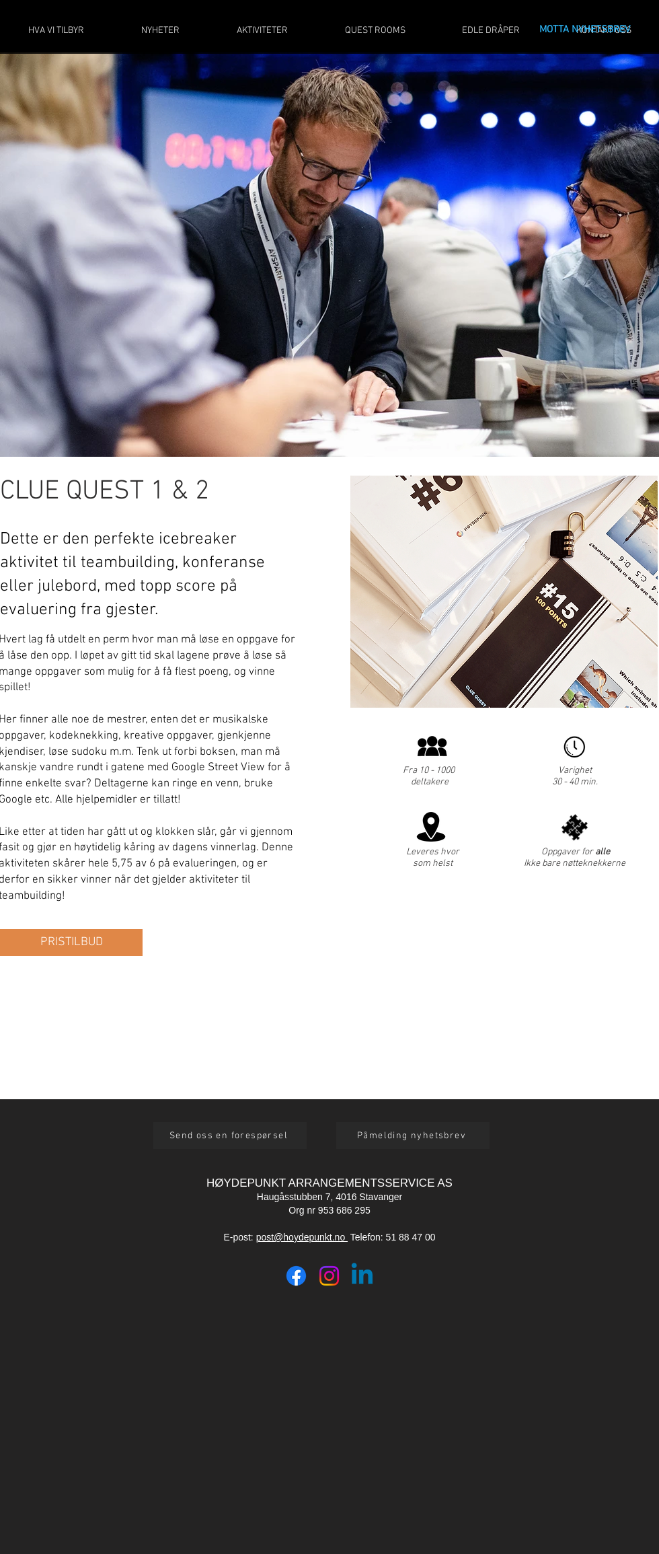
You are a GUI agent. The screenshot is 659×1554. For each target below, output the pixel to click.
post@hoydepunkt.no (302, 1237)
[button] (71, 942)
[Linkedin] (362, 1276)
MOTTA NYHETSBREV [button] (584, 30)
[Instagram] (329, 1276)
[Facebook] (296, 1276)
